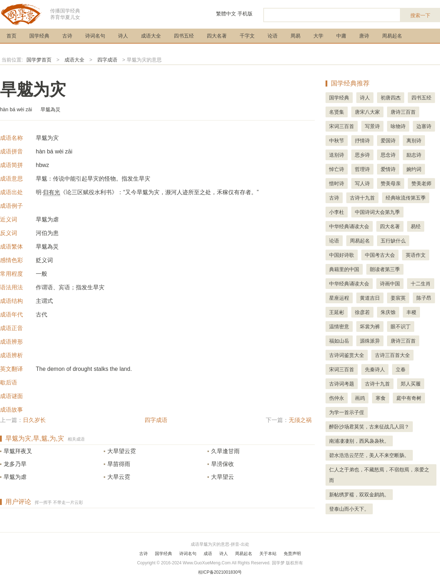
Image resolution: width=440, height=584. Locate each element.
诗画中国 (390, 283)
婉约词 (413, 169)
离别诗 (413, 140)
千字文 (247, 36)
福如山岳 (339, 341)
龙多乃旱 (15, 464)
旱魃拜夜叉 (18, 451)
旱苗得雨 (118, 464)
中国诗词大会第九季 (377, 212)
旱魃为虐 (15, 477)
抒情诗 (362, 140)
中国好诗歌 (341, 255)
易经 (416, 226)
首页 (11, 36)
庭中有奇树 (408, 398)
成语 (208, 553)
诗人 (123, 36)
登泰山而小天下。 (349, 509)
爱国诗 (388, 140)
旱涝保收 (222, 464)
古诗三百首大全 (392, 355)
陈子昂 (423, 298)
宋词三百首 (341, 126)
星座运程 (339, 298)
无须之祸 (300, 420)
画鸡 (360, 398)
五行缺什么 (393, 241)
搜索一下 (420, 15)
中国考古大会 (380, 255)
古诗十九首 (362, 198)
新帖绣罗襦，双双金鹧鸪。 (359, 494)
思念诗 (388, 155)
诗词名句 (95, 36)
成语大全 (151, 36)
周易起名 (392, 36)
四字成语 (107, 60)
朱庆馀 (388, 312)
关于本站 (268, 553)
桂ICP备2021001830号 (220, 572)
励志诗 (413, 155)
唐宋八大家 (367, 112)
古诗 (67, 36)
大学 (318, 36)
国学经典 (39, 36)
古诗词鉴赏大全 (346, 355)
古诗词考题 (341, 384)
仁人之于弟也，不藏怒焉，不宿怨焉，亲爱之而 (379, 475)
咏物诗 (398, 126)
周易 (295, 36)
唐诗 (364, 36)
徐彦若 (362, 312)
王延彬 (336, 312)
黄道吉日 (370, 298)
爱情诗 (388, 169)
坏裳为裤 (370, 326)
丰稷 (411, 312)
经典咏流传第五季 (406, 198)
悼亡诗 (336, 169)
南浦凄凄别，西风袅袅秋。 (359, 441)
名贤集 (336, 112)
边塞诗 (423, 126)
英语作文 (416, 255)
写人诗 (362, 183)
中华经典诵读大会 (349, 226)
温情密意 (339, 326)
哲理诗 (362, 169)
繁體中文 (226, 13)
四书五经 (184, 36)
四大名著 (217, 36)
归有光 (51, 192)
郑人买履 (411, 384)
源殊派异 (370, 341)
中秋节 (336, 140)
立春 (401, 369)
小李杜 (336, 212)
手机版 (245, 13)
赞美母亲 (391, 183)
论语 (273, 36)
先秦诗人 (375, 369)
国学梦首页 (39, 60)
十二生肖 (421, 283)
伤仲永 (336, 398)
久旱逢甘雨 (225, 451)
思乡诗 (362, 155)
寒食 (381, 398)
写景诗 (372, 126)
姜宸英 (398, 298)
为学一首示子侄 (346, 412)
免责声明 (292, 553)
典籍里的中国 (344, 269)
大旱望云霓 (121, 451)
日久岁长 (34, 420)
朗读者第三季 (385, 269)
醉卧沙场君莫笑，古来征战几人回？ (369, 427)
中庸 (341, 36)
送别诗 (336, 155)
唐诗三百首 (403, 112)
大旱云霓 (118, 477)
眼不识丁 (401, 326)
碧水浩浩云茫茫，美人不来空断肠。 (369, 455)
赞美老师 (421, 183)
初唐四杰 (391, 97)
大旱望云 (222, 477)
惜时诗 (336, 183)
